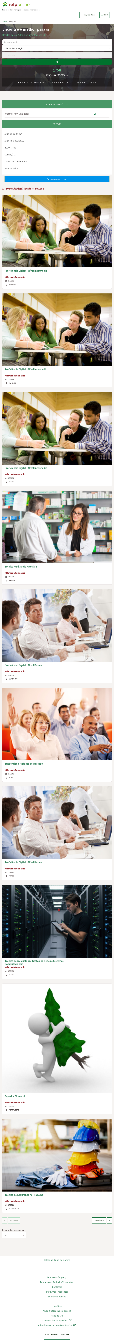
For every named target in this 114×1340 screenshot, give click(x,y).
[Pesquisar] (57, 62)
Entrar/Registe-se (88, 15)
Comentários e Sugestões (57, 1320)
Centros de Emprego (57, 1277)
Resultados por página (13, 1230)
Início (4, 21)
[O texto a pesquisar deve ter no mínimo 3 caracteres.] (57, 42)
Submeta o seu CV (86, 82)
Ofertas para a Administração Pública (23, 34)
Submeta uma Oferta (60, 82)
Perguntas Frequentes (57, 1291)
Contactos (57, 1286)
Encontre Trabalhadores (31, 82)
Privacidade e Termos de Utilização (57, 1325)
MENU (105, 14)
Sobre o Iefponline (57, 1296)
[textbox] (56, 48)
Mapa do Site (57, 1315)
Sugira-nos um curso (57, 179)
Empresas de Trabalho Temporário (57, 1281)
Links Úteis (57, 1305)
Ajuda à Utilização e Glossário (57, 1310)
